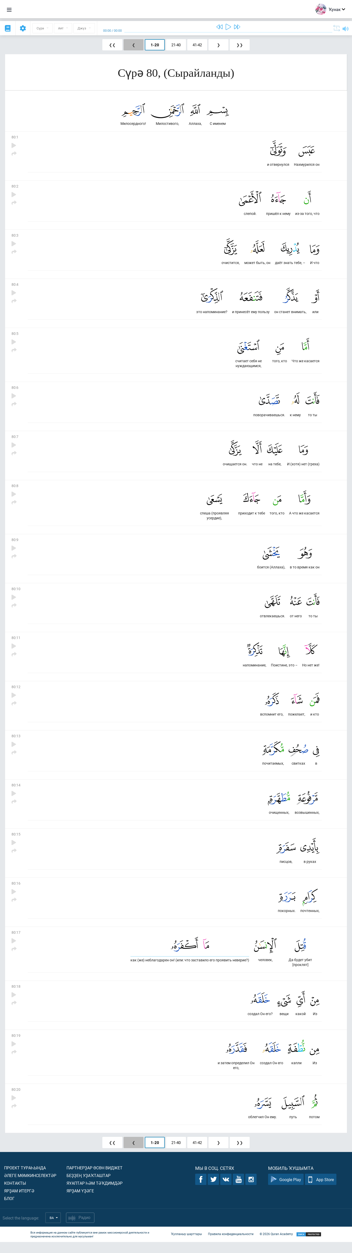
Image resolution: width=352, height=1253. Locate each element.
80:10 (16, 593)
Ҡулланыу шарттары (186, 1245)
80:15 (16, 842)
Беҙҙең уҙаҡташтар (89, 1186)
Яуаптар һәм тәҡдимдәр (95, 1194)
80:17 (16, 941)
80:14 (16, 792)
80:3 (15, 236)
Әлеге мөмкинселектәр (30, 1186)
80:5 (15, 336)
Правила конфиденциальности (231, 1245)
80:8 (15, 489)
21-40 (176, 44)
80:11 (16, 643)
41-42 (197, 44)
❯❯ (239, 44)
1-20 (155, 44)
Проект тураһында (25, 1178)
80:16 (16, 891)
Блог (9, 1209)
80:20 (16, 1099)
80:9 (15, 544)
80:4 (15, 286)
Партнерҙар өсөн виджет (95, 1178)
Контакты (15, 1194)
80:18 (16, 995)
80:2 (15, 187)
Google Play (286, 1190)
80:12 (16, 693)
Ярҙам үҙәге (80, 1201)
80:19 (16, 1045)
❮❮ (112, 44)
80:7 (15, 440)
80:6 (15, 390)
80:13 (16, 742)
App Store (320, 1190)
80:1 (15, 137)
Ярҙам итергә (19, 1201)
